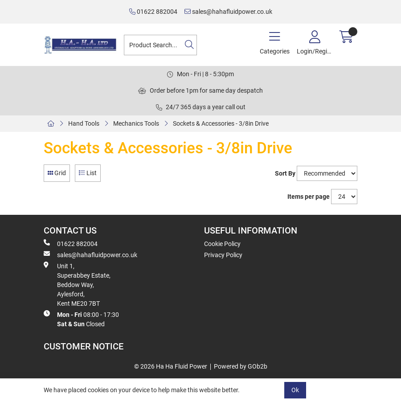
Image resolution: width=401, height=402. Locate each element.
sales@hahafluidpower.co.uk (228, 11)
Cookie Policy (222, 243)
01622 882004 (153, 11)
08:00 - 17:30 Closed (81, 319)
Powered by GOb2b (240, 366)
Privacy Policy (223, 254)
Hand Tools (83, 123)
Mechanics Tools (136, 123)
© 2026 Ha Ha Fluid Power (170, 366)
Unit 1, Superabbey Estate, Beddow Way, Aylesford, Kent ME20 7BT (77, 284)
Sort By (285, 173)
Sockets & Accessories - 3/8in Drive (221, 123)
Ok (295, 390)
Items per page (308, 196)
